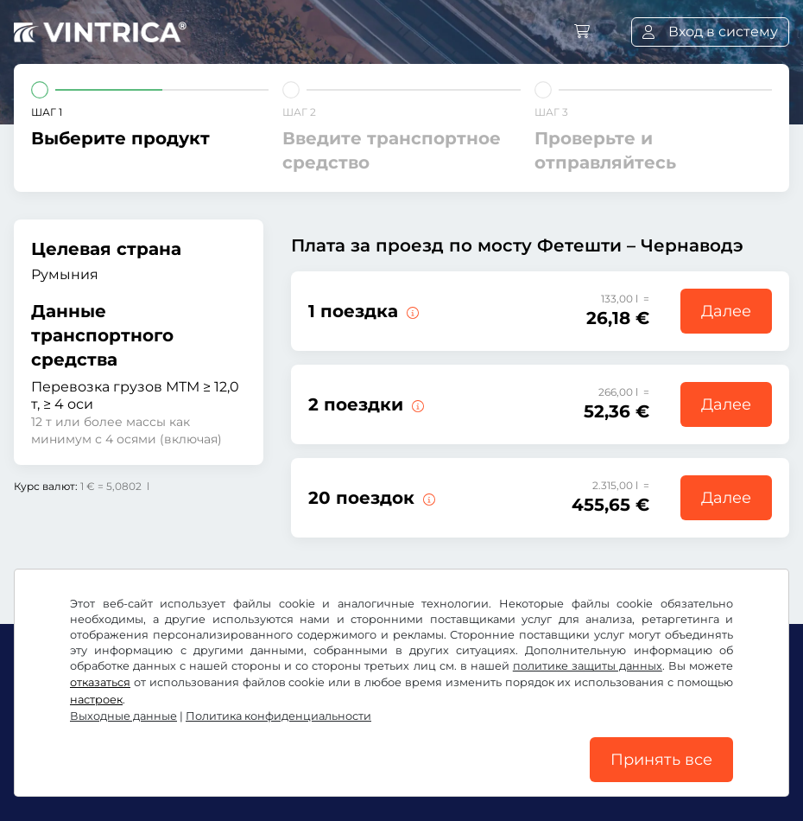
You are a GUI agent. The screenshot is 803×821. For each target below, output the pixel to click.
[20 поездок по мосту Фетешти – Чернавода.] (427, 498)
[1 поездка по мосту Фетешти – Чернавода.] (411, 311)
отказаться (100, 682)
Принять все (661, 759)
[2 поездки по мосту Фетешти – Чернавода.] (416, 404)
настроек (96, 699)
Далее (726, 311)
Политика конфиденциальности (278, 716)
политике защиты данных (587, 665)
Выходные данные (123, 716)
